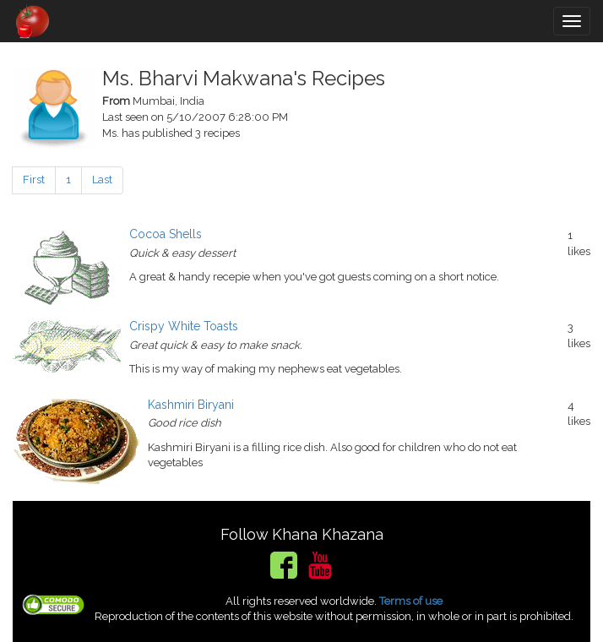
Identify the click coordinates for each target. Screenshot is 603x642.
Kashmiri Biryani (191, 404)
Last (102, 179)
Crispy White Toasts (183, 326)
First (34, 179)
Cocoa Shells (165, 234)
